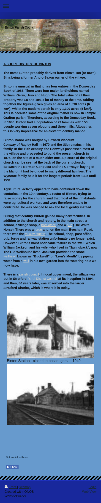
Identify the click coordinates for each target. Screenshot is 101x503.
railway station (35, 234)
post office (48, 225)
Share (12, 467)
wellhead (9, 256)
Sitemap (24, 487)
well (26, 261)
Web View (89, 491)
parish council (29, 274)
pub (69, 225)
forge (38, 229)
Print (11, 487)
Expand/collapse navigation (50, 6)
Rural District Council (42, 279)
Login (92, 487)
